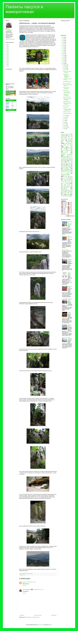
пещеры (65, 176)
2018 (8, 57)
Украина (70, 186)
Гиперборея (63, 150)
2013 (8, 50)
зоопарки (64, 157)
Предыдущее (53, 615)
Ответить (24, 585)
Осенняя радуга (66, 105)
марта (64, 125)
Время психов (69, 273)
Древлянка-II (64, 152)
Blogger (50, 624)
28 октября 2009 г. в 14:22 (30, 582)
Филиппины (63, 188)
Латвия (62, 165)
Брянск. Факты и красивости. (66, 88)
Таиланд (68, 183)
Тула (62, 184)
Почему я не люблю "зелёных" (67, 72)
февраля (65, 127)
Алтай (69, 135)
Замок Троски (65, 69)
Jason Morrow (41, 624)
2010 (8, 45)
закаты (65, 156)
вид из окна (68, 145)
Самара (68, 181)
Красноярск (70, 163)
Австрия (68, 134)
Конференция (66, 90)
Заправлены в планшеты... (66, 95)
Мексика (67, 168)
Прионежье (65, 180)
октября (65, 68)
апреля (64, 123)
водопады (67, 146)
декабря (65, 65)
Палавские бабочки (67, 113)
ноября (64, 66)
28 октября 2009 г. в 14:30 (38, 589)
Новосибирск (63, 171)
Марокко (70, 167)
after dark (68, 195)
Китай (69, 162)
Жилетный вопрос (66, 111)
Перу (68, 173)
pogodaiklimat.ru (11, 109)
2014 (8, 51)
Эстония (68, 194)
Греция (70, 150)
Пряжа (70, 180)
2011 (8, 47)
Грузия (67, 151)
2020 (63, 45)
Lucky (24, 582)
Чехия (24, 574)
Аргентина (63, 136)
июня (64, 120)
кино (62, 162)
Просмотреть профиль (10, 39)
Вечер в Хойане (69, 313)
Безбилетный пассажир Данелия (70, 223)
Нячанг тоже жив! (70, 338)
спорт (64, 183)
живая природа (66, 154)
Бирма (62, 140)
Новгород (69, 170)
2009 (8, 44)
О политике (65, 107)
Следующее (22, 615)
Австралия (63, 134)
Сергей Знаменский (27, 589)
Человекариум (69, 191)
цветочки (62, 191)
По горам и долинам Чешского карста (67, 110)
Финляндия (63, 189)
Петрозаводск (11, 100)
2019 (8, 58)
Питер (71, 176)
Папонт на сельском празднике (67, 99)
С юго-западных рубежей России (67, 92)
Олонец (62, 173)
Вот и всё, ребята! (70, 287)
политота (70, 177)
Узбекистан (63, 186)
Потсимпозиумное (70, 260)
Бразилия (69, 141)
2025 (8, 65)
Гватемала (70, 147)
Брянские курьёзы (66, 83)
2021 (8, 60)
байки (62, 137)
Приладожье (69, 178)
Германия (66, 149)
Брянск (66, 143)
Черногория (65, 192)
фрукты (69, 189)
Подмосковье (64, 177)
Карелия (65, 160)
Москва (70, 169)
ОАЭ (69, 171)
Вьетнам (63, 147)
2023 (8, 63)
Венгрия (70, 143)
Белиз (69, 138)
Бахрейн (69, 137)
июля (64, 118)
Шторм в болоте (65, 249)
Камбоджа (70, 159)
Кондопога (63, 163)
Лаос (69, 164)
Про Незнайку (70, 237)
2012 (8, 48)
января (64, 128)
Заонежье (70, 156)
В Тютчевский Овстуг (67, 81)
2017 (8, 55)
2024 (8, 64)
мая (64, 122)
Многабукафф (64, 169)
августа (65, 117)
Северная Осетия (64, 182)
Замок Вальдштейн (67, 97)
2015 (63, 53)
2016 (8, 54)
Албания (63, 135)
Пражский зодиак (66, 101)
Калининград (63, 159)
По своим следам (70, 299)
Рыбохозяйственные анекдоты (67, 104)
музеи (64, 170)
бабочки (69, 136)
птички (62, 181)
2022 (8, 61)
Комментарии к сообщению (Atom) (32, 617)
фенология (66, 187)
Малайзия (63, 167)
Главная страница (37, 615)
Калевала (69, 158)
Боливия (70, 140)
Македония (68, 165)
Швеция (65, 193)
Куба (64, 164)
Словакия (70, 182)
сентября (65, 115)
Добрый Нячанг (69, 325)
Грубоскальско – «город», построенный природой (66, 76)
